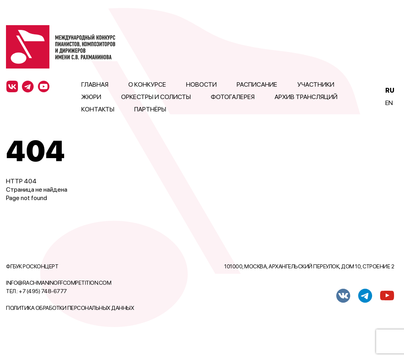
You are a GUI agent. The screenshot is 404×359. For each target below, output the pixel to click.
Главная (94, 84)
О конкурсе (147, 84)
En (388, 103)
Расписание (257, 84)
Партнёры (150, 109)
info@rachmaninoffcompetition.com (58, 283)
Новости (201, 84)
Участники (315, 84)
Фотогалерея (233, 97)
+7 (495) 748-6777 (43, 291)
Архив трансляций (306, 97)
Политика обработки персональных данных (70, 308)
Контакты (97, 109)
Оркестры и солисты (156, 97)
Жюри (91, 97)
